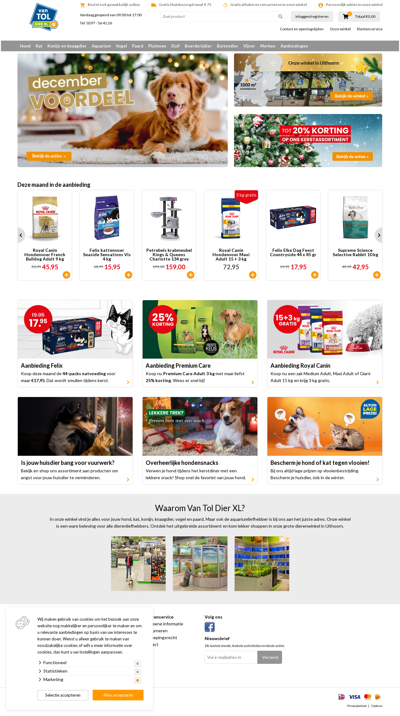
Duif (175, 45)
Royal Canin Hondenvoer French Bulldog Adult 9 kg (44, 256)
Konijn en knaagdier (67, 45)
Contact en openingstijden (302, 29)
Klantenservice (370, 29)
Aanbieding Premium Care (178, 368)
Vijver (249, 45)
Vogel (121, 45)
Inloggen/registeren (312, 16)
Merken (268, 45)
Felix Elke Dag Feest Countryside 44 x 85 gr (293, 254)
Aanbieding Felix (42, 368)
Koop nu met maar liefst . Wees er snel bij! (195, 379)
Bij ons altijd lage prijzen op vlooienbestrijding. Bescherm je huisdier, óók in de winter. (315, 476)
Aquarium (101, 45)
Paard (137, 45)
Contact (150, 646)
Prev (17, 237)
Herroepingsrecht (159, 639)
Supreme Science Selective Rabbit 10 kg (355, 254)
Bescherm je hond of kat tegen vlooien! (320, 464)
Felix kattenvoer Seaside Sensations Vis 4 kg (107, 256)
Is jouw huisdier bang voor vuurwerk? (68, 464)
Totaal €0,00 (365, 16)
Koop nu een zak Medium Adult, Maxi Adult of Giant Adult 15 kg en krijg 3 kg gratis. (321, 379)
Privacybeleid (357, 708)
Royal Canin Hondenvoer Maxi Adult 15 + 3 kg (231, 256)
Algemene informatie (162, 626)
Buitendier (227, 45)
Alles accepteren (118, 695)
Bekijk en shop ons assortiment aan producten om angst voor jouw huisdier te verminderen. (69, 476)
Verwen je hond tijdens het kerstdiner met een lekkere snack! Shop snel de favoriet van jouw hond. (196, 476)
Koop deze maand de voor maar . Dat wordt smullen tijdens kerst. (68, 379)
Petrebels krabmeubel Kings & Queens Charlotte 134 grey (169, 256)
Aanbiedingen (294, 45)
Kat (39, 45)
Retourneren (155, 632)
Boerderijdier (198, 45)
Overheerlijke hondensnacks (182, 464)
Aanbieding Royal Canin (300, 368)
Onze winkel (340, 29)
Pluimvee (157, 45)
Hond (25, 45)
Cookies (377, 708)
